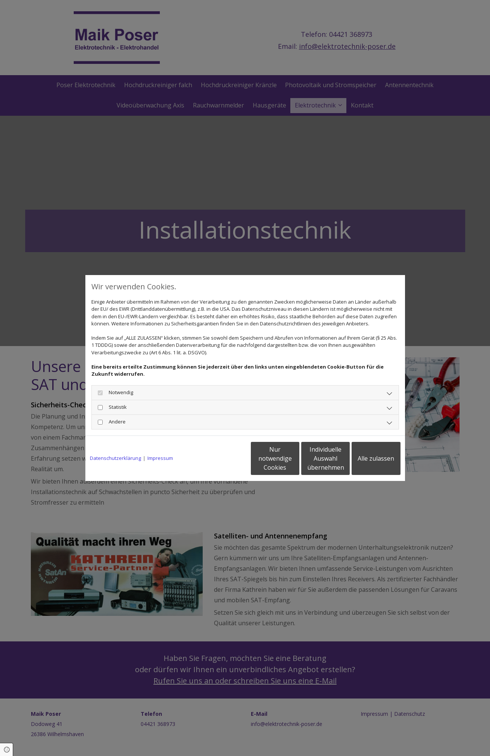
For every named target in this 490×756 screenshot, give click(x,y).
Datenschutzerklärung (115, 458)
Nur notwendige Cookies (223, 458)
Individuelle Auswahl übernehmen (294, 458)
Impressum (160, 458)
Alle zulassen (365, 458)
